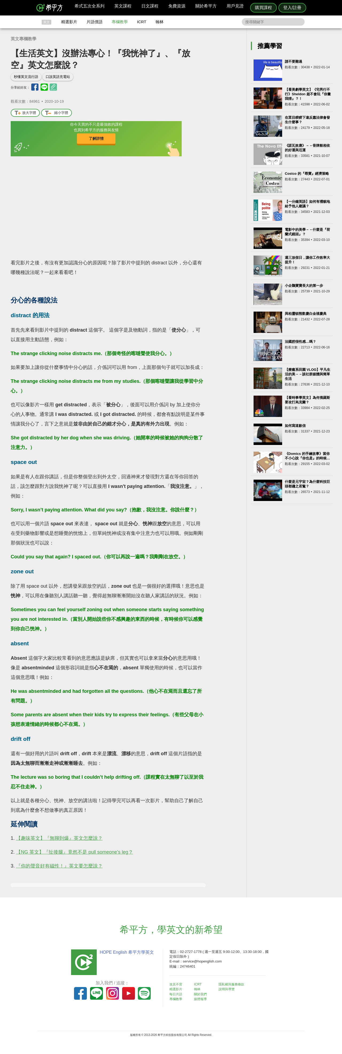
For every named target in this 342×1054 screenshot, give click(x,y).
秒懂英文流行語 (26, 77)
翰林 (160, 21)
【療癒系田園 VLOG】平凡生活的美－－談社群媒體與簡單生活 (307, 374)
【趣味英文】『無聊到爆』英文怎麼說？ (59, 838)
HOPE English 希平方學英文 (126, 952)
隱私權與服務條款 (235, 984)
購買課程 (263, 7)
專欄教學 (120, 21)
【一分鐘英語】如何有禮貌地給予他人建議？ (307, 204)
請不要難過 (293, 61)
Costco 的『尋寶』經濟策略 (307, 174)
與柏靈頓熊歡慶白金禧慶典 (306, 314)
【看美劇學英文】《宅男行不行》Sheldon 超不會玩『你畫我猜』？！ (308, 94)
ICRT (141, 21)
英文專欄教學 (23, 39)
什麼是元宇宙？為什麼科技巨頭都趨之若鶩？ (307, 484)
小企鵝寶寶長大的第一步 (304, 286)
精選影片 (69, 21)
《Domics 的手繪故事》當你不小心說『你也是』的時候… (307, 456)
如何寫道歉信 (295, 426)
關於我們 (203, 994)
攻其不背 (177, 984)
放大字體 (25, 113)
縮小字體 (56, 113)
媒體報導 (203, 999)
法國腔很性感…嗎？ (300, 342)
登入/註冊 (292, 7)
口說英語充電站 (58, 77)
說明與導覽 (230, 989)
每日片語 (177, 994)
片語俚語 (95, 21)
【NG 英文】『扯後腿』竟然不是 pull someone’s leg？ (74, 852)
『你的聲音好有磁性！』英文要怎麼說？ (59, 866)
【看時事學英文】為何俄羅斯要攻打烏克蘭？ (307, 400)
